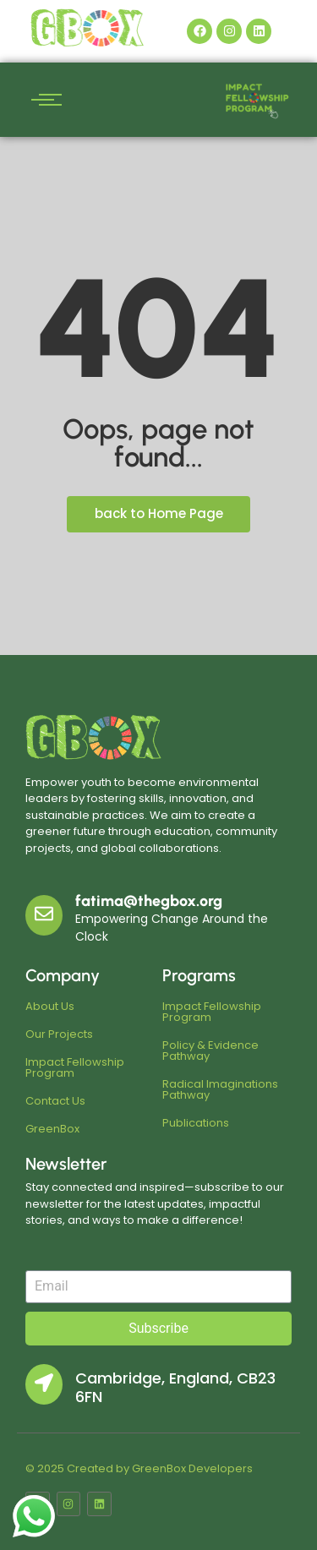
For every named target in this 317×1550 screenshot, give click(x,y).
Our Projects (59, 1034)
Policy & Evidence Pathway (210, 1050)
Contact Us (55, 1101)
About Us (49, 1006)
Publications (195, 1123)
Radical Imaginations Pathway (220, 1089)
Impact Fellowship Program (74, 1067)
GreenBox (52, 1129)
